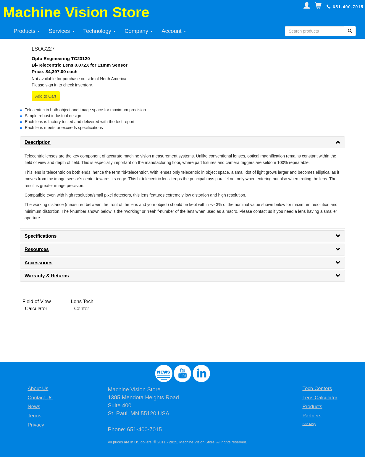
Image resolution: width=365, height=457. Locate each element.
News (34, 406)
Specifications (40, 236)
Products (27, 31)
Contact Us (40, 397)
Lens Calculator (319, 397)
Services (62, 31)
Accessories (38, 262)
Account (173, 31)
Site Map (309, 424)
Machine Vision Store (76, 12)
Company (139, 31)
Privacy (36, 425)
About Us (38, 388)
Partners (311, 416)
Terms (34, 416)
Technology (99, 31)
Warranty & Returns (47, 275)
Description (38, 142)
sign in (51, 85)
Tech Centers (317, 388)
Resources (37, 249)
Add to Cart (45, 96)
